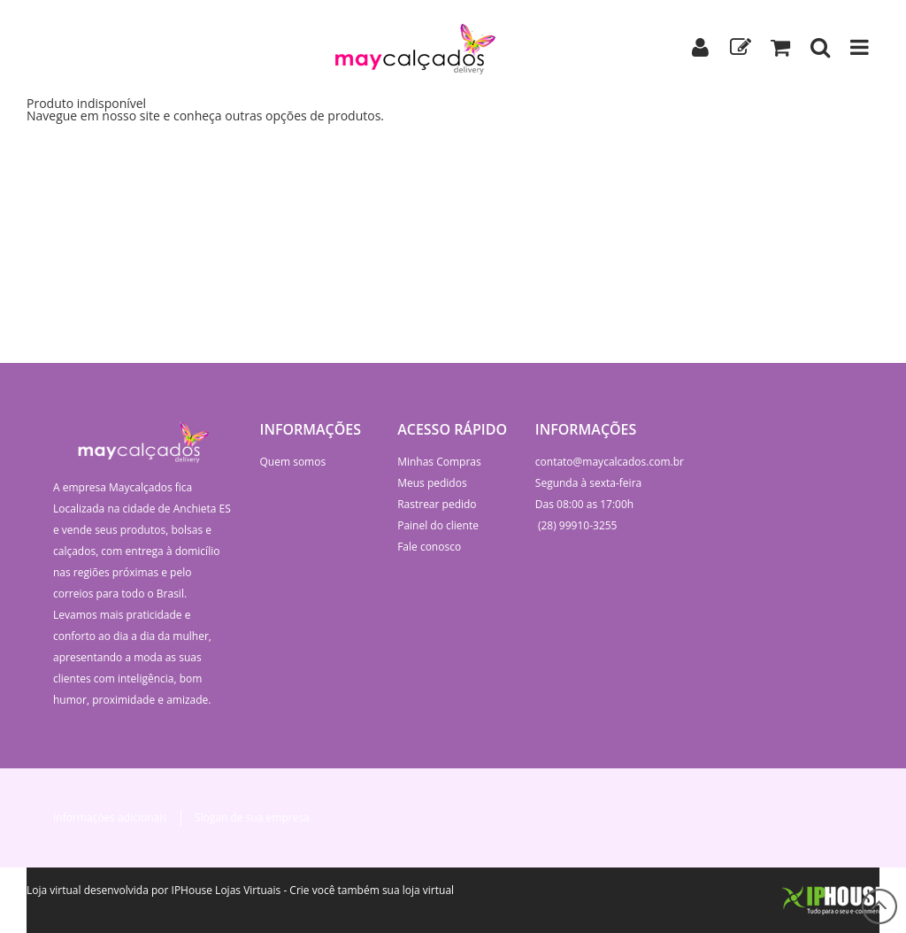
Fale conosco (429, 546)
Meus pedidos (431, 482)
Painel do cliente (438, 525)
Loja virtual (54, 890)
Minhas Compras (439, 461)
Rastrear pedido (436, 504)
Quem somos (293, 461)
